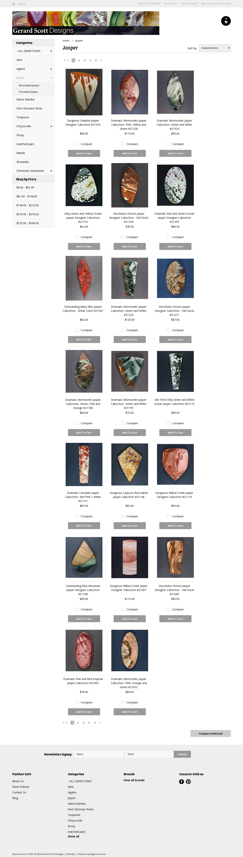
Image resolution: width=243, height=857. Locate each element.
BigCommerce (98, 854)
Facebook (181, 781)
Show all (73, 836)
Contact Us (19, 792)
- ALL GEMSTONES (28, 51)
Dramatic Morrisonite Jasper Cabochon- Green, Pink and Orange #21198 (83, 404)
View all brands (134, 780)
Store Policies (20, 787)
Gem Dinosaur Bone (29, 108)
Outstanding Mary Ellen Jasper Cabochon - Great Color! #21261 (83, 309)
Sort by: (192, 48)
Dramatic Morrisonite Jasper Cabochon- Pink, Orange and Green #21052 (129, 683)
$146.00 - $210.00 (27, 205)
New (19, 60)
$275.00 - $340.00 (27, 223)
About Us (18, 781)
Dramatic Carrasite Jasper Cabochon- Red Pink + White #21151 (83, 497)
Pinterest (188, 781)
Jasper (20, 77)
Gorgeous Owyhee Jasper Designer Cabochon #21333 (82, 122)
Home (66, 40)
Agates (20, 69)
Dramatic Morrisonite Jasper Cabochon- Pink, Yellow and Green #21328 (128, 124)
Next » (100, 723)
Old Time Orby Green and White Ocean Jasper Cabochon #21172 (174, 402)
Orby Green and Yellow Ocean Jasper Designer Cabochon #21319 (83, 218)
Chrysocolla (23, 126)
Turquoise (22, 117)
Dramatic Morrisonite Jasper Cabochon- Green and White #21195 (128, 404)
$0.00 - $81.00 (25, 187)
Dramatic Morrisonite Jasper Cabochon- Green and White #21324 (174, 124)
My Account (170, 3)
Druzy (20, 135)
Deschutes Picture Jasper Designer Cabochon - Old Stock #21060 (174, 590)
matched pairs (25, 144)
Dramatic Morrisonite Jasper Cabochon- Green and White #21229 (128, 311)
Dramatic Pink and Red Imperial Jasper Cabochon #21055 (83, 681)
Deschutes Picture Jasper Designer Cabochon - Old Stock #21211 (174, 311)
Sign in (205, 3)
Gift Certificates (189, 3)
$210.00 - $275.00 (27, 214)
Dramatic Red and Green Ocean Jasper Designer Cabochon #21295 (174, 218)
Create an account (221, 3)
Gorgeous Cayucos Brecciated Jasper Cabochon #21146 (129, 495)
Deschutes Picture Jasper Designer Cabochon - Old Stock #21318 (128, 218)
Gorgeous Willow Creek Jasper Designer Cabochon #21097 (129, 588)
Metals (20, 153)
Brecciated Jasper (29, 85)
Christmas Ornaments (30, 171)
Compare (86, 144)
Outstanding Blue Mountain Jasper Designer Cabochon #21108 (83, 590)
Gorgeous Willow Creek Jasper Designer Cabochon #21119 (174, 495)
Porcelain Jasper (28, 91)
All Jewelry (22, 162)
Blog (15, 798)
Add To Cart (84, 153)
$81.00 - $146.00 (26, 196)
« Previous (64, 723)
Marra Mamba (25, 99)
